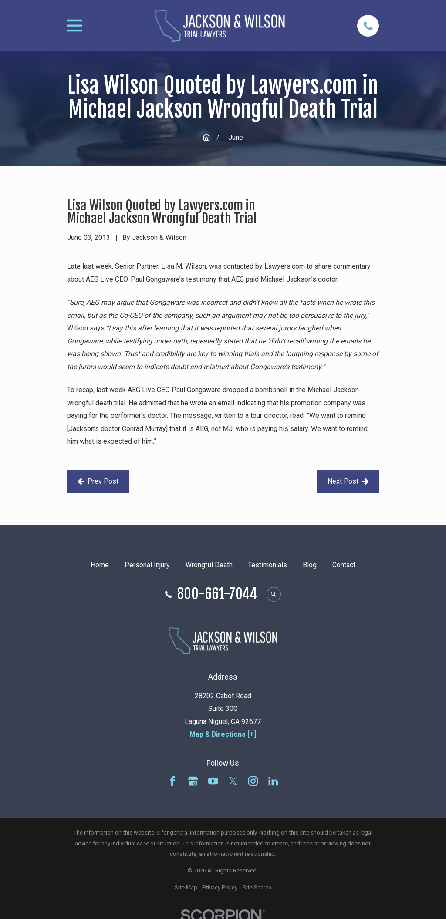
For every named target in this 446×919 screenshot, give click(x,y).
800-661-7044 (217, 594)
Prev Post (98, 481)
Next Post (348, 481)
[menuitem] (186, 887)
